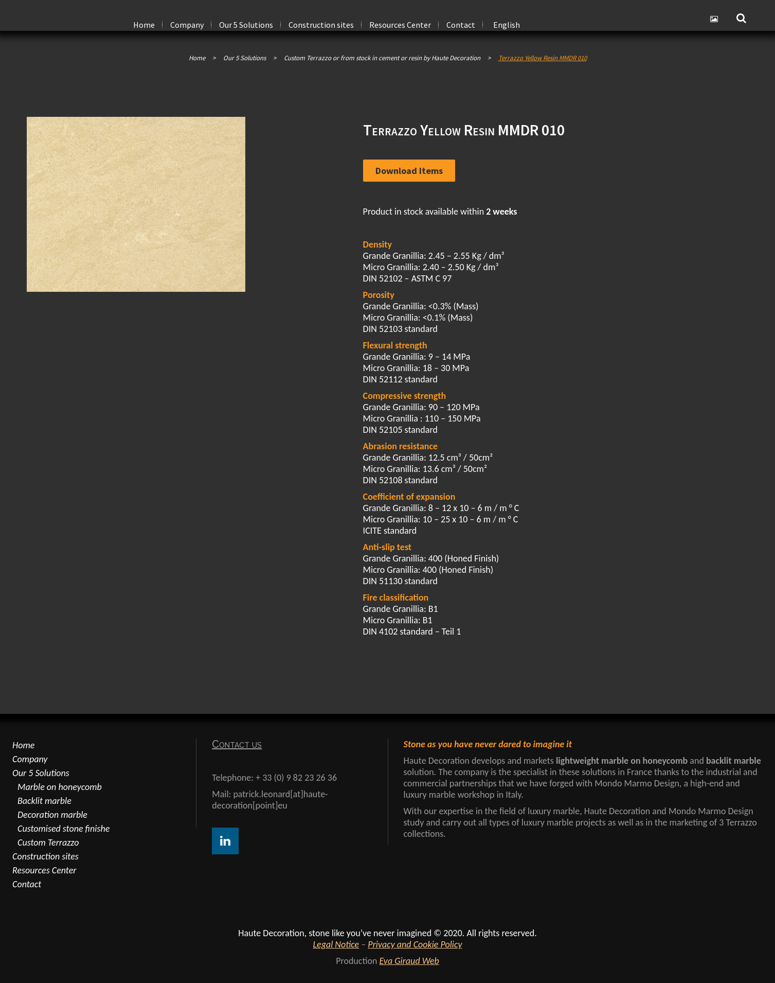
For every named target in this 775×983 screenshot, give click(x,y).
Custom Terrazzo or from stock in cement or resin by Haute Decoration (382, 58)
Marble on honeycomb (59, 787)
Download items (409, 171)
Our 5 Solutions (40, 773)
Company (29, 759)
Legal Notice (336, 944)
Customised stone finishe (63, 828)
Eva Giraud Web (409, 961)
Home (197, 58)
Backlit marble (44, 800)
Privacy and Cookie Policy (415, 944)
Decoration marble (52, 814)
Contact (26, 884)
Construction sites (45, 856)
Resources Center (44, 870)
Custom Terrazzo (48, 842)
